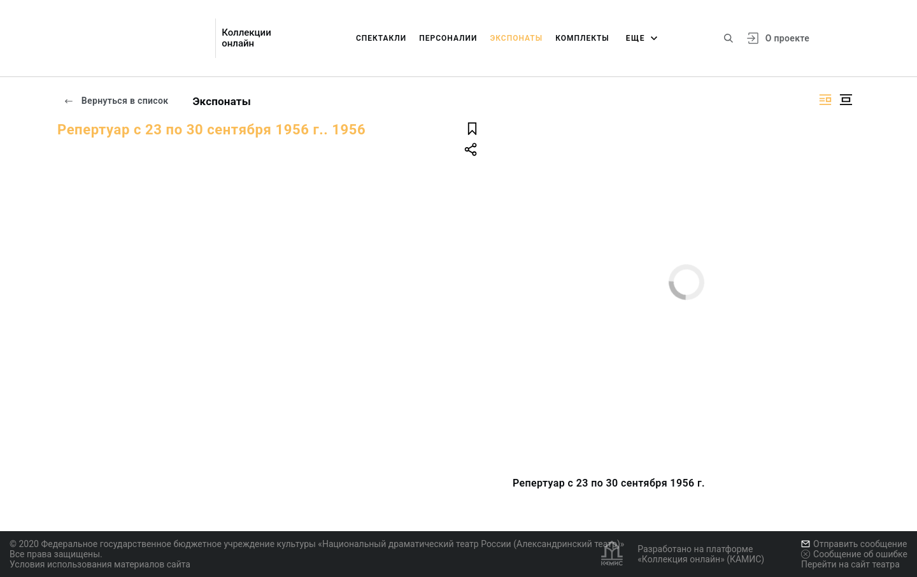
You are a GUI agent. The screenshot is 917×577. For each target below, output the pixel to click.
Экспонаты (516, 38)
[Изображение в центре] (845, 99)
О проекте (787, 38)
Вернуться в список (116, 101)
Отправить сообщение (854, 544)
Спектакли (381, 38)
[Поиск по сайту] (728, 38)
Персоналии (448, 38)
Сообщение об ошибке (854, 554)
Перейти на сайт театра (850, 564)
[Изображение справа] (825, 99)
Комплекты (582, 38)
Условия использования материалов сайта (100, 564)
